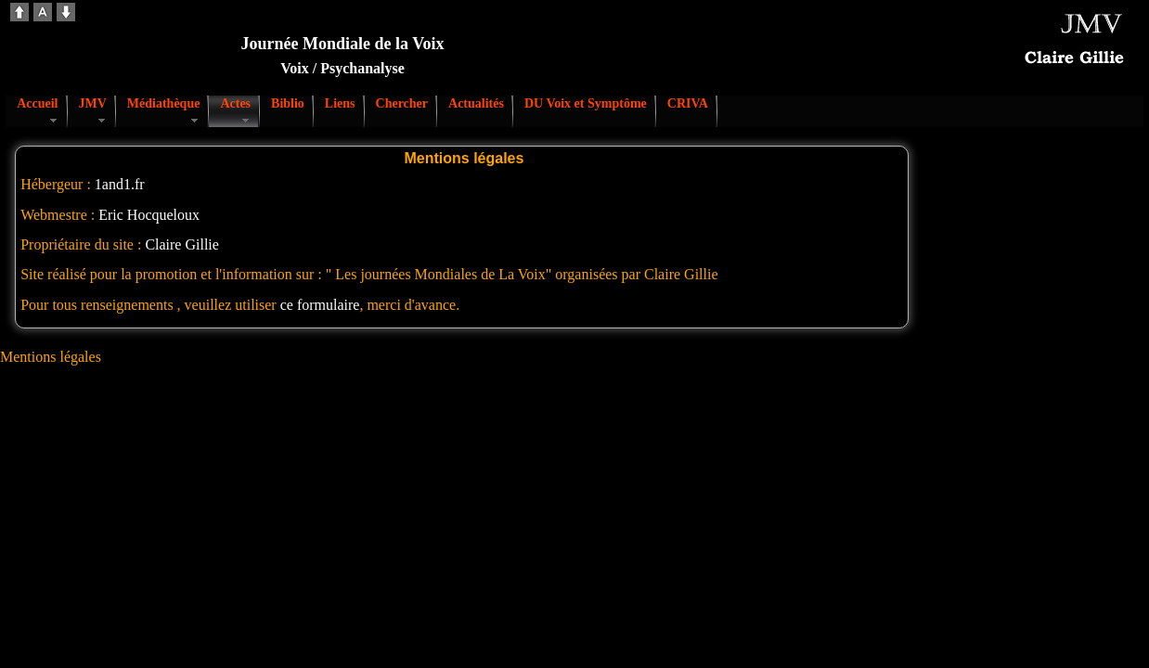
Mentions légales (50, 357)
